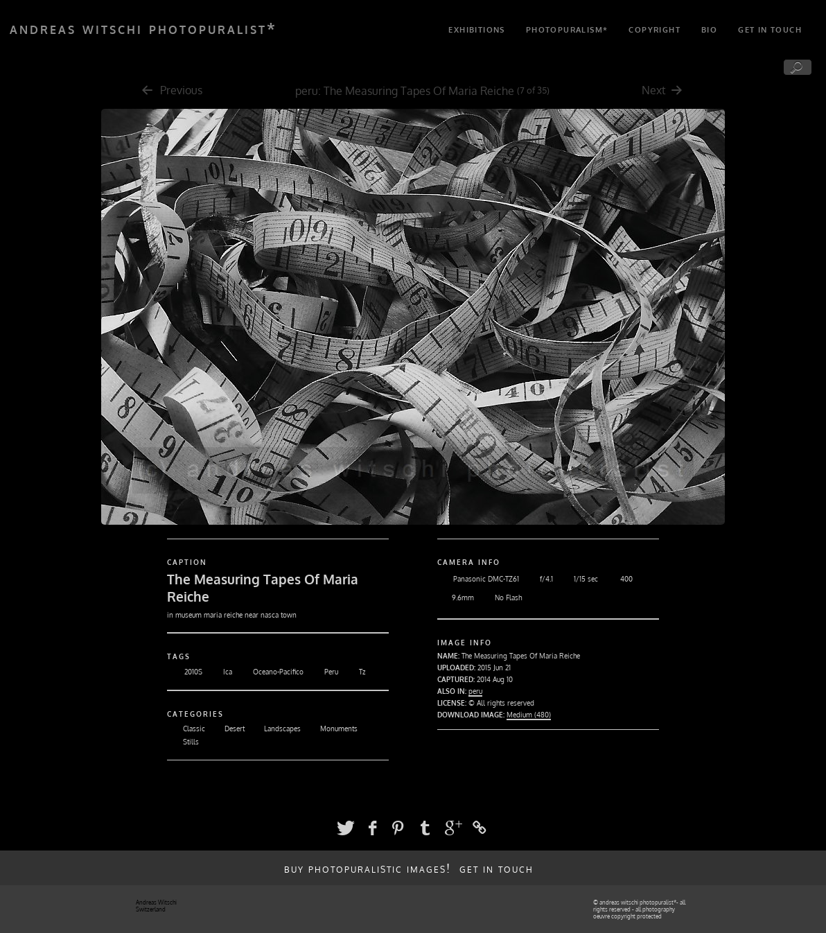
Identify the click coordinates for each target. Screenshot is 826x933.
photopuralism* (567, 29)
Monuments (331, 728)
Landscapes (274, 728)
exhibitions (476, 29)
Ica (219, 672)
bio (709, 29)
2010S (184, 672)
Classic (186, 728)
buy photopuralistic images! (367, 867)
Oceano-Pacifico (270, 672)
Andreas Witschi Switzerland (156, 906)
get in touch (770, 29)
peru (306, 91)
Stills (183, 742)
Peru (322, 672)
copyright (654, 29)
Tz (353, 672)
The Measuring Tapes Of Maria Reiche (419, 91)
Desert (227, 728)
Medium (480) (529, 714)
